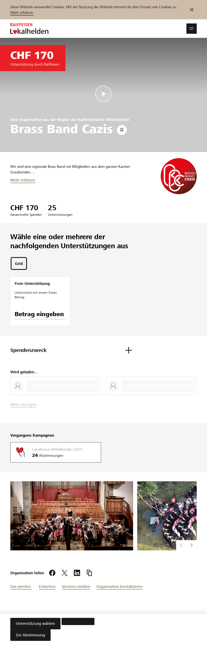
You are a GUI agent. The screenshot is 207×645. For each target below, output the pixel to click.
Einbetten (47, 586)
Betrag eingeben (39, 314)
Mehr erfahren (21, 12)
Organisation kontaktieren (120, 586)
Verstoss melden (76, 586)
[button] (191, 28)
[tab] (18, 263)
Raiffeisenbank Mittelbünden (103, 119)
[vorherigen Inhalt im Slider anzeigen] (191, 545)
